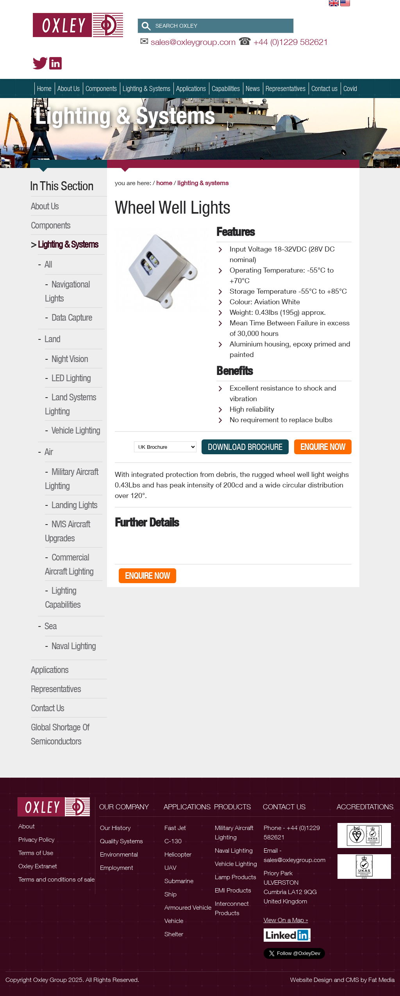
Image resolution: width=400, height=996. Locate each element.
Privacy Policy (36, 839)
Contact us (324, 88)
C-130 (173, 840)
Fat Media (381, 979)
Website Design (311, 979)
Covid (350, 88)
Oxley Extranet (37, 865)
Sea (51, 625)
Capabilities (226, 88)
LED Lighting (71, 377)
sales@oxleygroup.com (193, 42)
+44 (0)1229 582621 (291, 42)
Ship (170, 894)
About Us (68, 88)
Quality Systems (121, 840)
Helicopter (177, 854)
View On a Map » (286, 919)
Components (101, 88)
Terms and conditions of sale (56, 879)
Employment (116, 867)
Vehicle (173, 920)
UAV (170, 867)
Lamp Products (235, 876)
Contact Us (47, 707)
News (253, 88)
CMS (352, 979)
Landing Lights (74, 504)
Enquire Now (322, 447)
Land (52, 338)
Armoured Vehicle (187, 907)
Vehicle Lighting (76, 430)
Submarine (178, 880)
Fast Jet (175, 827)
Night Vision (70, 358)
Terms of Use (35, 852)
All (48, 264)
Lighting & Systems (146, 88)
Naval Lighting (74, 645)
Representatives (285, 88)
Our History (115, 827)
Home (44, 88)
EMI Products (233, 890)
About (26, 826)
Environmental (119, 854)
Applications (191, 88)
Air (49, 451)
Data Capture (72, 317)
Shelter (173, 933)
